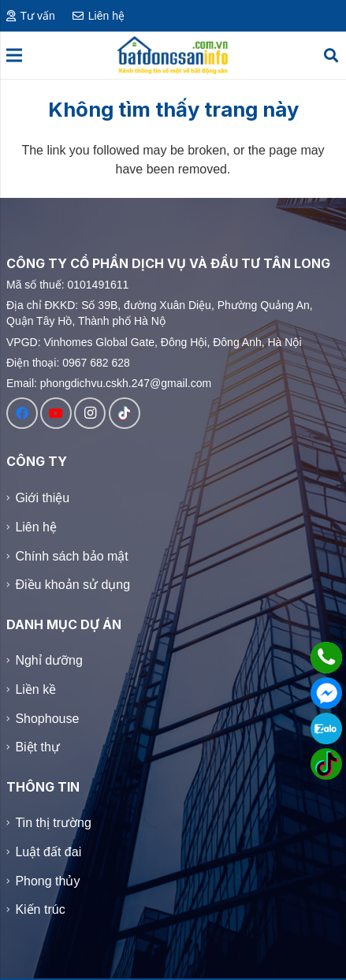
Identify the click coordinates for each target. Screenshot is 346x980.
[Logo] (172, 55)
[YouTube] (56, 413)
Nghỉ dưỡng (49, 660)
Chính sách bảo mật (71, 555)
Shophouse (47, 718)
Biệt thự (37, 747)
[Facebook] (22, 413)
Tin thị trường (53, 822)
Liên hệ (36, 526)
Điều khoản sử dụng (72, 584)
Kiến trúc (40, 910)
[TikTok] (124, 413)
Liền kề (35, 689)
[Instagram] (90, 413)
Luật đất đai (48, 852)
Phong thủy (47, 881)
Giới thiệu (42, 498)
